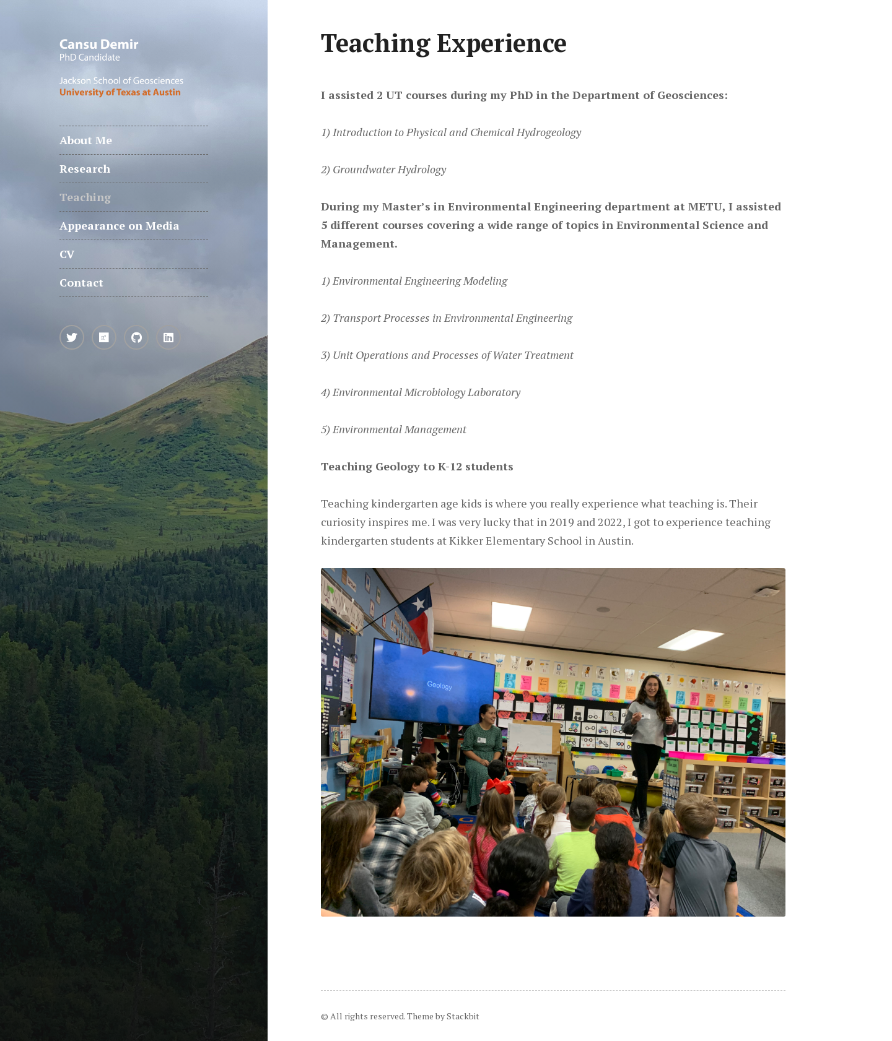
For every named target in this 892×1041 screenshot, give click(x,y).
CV (66, 253)
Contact (81, 282)
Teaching (85, 196)
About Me (85, 139)
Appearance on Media (119, 225)
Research (84, 168)
